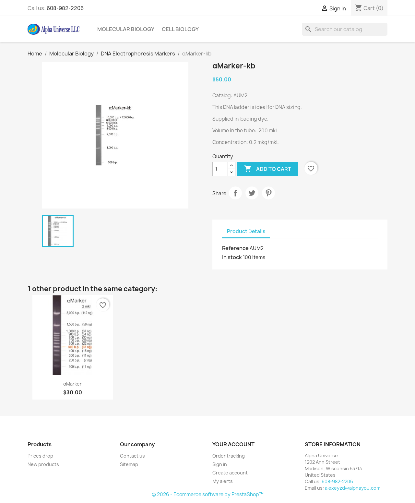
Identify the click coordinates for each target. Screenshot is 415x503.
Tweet (251, 192)
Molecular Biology (125, 29)
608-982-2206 (65, 8)
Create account (230, 473)
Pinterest (268, 192)
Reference (235, 248)
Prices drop (40, 456)
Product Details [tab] (246, 231)
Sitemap (129, 464)
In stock (232, 257)
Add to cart (267, 169)
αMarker (72, 384)
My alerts (222, 481)
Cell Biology (180, 29)
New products (43, 464)
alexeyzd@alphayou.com (352, 488)
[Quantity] (220, 169)
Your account (233, 444)
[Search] (344, 29)
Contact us (132, 456)
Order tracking (228, 456)
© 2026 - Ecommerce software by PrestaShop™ (208, 494)
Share (235, 192)
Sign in (219, 464)
